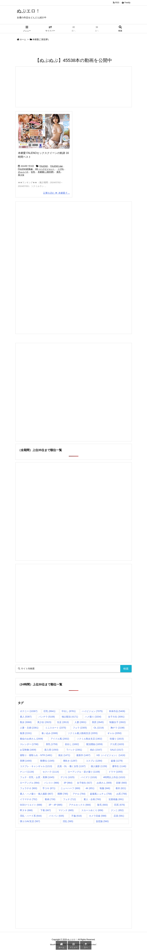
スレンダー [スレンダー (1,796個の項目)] (29, 744)
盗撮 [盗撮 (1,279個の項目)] (117, 760)
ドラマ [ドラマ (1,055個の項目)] (116, 771)
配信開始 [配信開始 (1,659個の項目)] (94, 744)
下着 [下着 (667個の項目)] (45, 810)
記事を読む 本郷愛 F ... (56, 193)
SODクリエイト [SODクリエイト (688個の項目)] (31, 804)
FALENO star (56, 166)
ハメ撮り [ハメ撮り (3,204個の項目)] (93, 716)
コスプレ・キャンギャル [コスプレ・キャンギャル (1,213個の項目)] (36, 766)
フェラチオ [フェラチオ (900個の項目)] (28, 788)
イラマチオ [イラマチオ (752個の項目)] (28, 799)
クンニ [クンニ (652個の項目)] (117, 810)
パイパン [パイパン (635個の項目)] (56, 815)
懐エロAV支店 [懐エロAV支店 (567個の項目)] (30, 821)
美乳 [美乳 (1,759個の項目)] (52, 744)
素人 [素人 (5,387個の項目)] (26, 716)
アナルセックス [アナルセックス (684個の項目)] (80, 804)
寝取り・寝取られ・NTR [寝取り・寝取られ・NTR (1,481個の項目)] (36, 755)
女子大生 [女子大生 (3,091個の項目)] (116, 716)
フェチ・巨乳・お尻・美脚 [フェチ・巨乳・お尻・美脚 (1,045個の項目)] (37, 777)
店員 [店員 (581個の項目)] (119, 815)
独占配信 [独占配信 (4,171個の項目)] (70, 716)
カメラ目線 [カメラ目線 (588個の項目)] (97, 815)
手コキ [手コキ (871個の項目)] (48, 788)
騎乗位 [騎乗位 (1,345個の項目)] (47, 760)
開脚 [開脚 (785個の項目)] (63, 793)
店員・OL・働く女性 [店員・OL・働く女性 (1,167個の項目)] (71, 766)
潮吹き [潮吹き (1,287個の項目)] (70, 760)
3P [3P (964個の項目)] (68, 782)
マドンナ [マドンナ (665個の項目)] (66, 810)
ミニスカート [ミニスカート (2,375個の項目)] (55, 727)
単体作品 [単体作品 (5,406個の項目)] (117, 711)
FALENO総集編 (25, 169)
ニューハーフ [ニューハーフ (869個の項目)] (70, 788)
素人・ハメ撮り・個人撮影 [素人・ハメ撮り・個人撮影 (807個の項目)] (36, 793)
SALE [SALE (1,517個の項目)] (116, 749)
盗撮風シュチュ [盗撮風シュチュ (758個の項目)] (101, 793)
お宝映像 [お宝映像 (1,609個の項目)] (28, 749)
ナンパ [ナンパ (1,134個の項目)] (27, 771)
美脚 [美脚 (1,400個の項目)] (26, 760)
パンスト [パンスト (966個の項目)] (51, 782)
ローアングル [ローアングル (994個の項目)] (30, 782)
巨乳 (33, 172)
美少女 (21, 175)
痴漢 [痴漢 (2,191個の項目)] (26, 733)
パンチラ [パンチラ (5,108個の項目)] (47, 716)
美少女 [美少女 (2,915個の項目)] (44, 722)
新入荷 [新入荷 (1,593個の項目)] (51, 749)
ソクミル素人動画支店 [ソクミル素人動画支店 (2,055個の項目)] (83, 733)
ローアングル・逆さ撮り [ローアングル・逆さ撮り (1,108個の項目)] (84, 771)
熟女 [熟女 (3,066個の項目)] (26, 722)
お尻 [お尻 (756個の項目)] (121, 793)
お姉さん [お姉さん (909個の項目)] (104, 782)
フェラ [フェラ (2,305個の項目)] (80, 727)
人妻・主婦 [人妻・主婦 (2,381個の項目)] (29, 727)
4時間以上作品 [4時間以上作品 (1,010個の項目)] (114, 777)
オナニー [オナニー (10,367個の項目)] (28, 711)
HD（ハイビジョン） (45, 169)
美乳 (58, 172)
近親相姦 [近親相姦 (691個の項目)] (116, 799)
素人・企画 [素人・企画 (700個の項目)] (92, 799)
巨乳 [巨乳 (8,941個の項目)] (49, 711)
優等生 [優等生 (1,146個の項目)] (119, 766)
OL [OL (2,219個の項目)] (99, 727)
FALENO (44, 166)
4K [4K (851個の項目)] (90, 788)
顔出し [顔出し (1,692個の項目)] (72, 744)
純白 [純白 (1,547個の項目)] (96, 749)
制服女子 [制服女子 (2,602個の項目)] (117, 722)
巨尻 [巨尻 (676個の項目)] (119, 804)
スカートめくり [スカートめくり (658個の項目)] (92, 810)
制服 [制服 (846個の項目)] (105, 788)
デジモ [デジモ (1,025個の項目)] (67, 777)
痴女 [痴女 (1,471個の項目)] (64, 755)
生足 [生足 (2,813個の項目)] (63, 722)
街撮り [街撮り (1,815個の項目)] (117, 738)
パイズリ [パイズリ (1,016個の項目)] (89, 777)
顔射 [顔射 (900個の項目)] (121, 782)
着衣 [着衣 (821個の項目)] (121, 788)
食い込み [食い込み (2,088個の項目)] (49, 733)
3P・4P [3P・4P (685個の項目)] (55, 804)
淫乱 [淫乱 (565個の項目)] (68, 821)
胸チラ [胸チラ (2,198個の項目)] (117, 727)
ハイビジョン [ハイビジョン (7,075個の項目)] (92, 711)
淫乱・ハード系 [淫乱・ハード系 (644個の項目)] (31, 815)
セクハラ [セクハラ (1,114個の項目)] (51, 771)
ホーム (23, 39)
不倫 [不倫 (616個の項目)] (76, 815)
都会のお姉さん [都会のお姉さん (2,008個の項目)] (31, 738)
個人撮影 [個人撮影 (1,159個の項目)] (99, 766)
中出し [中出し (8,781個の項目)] (69, 711)
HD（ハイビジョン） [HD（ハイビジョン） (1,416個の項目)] (111, 755)
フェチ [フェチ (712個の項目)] (69, 799)
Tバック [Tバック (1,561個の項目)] (74, 749)
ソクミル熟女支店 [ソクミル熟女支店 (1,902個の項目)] (89, 738)
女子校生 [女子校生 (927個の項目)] (84, 782)
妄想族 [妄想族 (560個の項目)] (102, 821)
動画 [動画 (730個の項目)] (50, 799)
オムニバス (23, 172)
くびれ (61, 169)
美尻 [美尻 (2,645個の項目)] (98, 722)
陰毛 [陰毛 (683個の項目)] (102, 804)
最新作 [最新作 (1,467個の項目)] (83, 755)
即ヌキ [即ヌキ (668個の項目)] (26, 810)
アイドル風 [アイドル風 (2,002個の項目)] (60, 738)
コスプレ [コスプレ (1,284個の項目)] (94, 760)
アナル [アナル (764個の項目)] (79, 793)
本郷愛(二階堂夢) (46, 172)
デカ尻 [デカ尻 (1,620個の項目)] (117, 744)
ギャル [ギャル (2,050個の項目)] (114, 733)
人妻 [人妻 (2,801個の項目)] (80, 722)
